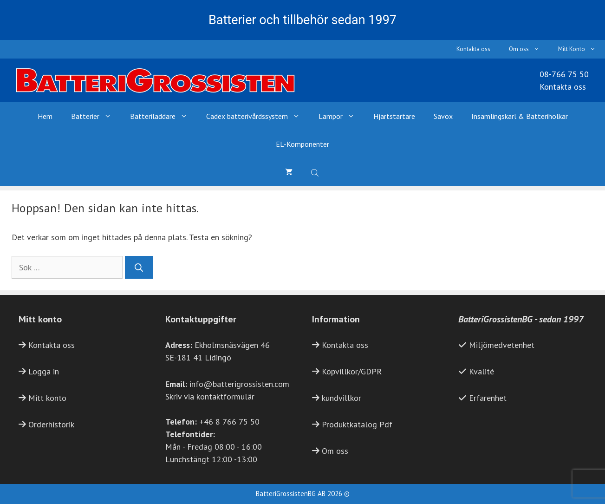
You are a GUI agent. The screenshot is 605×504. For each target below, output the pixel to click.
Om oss (529, 49)
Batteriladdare (163, 116)
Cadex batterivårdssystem (257, 116)
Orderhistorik (51, 424)
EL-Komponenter (302, 144)
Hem (45, 116)
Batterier (96, 116)
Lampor (341, 116)
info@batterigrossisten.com (239, 384)
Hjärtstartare (394, 116)
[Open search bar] (315, 172)
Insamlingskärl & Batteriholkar (519, 116)
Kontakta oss (473, 49)
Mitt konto (47, 398)
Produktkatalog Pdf (357, 424)
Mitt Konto (581, 49)
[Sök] (139, 267)
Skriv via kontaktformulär (209, 396)
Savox (443, 116)
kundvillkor (341, 398)
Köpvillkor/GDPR (352, 371)
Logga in (43, 371)
